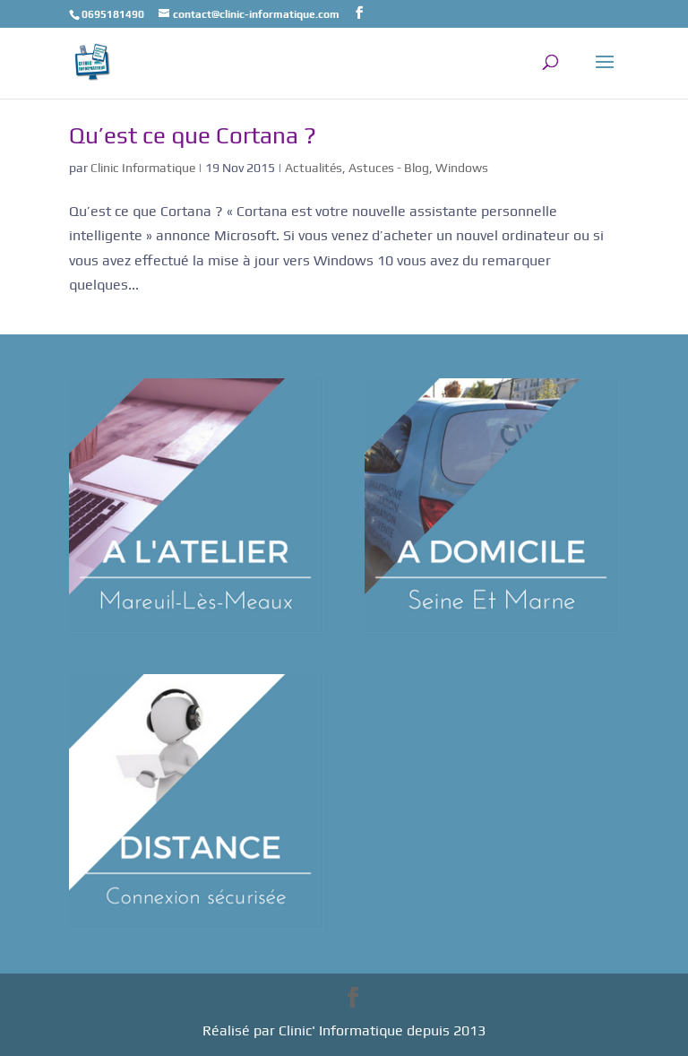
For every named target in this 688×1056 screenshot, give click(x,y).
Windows (461, 167)
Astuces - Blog (388, 167)
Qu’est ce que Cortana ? (192, 135)
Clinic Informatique (142, 167)
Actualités (313, 167)
